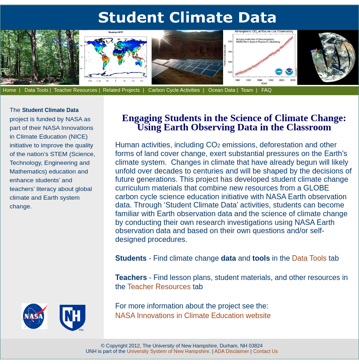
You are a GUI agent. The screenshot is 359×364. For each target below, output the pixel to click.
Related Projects (121, 90)
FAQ (267, 90)
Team (247, 90)
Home (9, 90)
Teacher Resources (75, 90)
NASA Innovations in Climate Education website (193, 315)
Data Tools (37, 90)
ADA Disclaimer (231, 351)
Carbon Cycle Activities (174, 90)
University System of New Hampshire (168, 351)
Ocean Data (222, 90)
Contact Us (265, 351)
